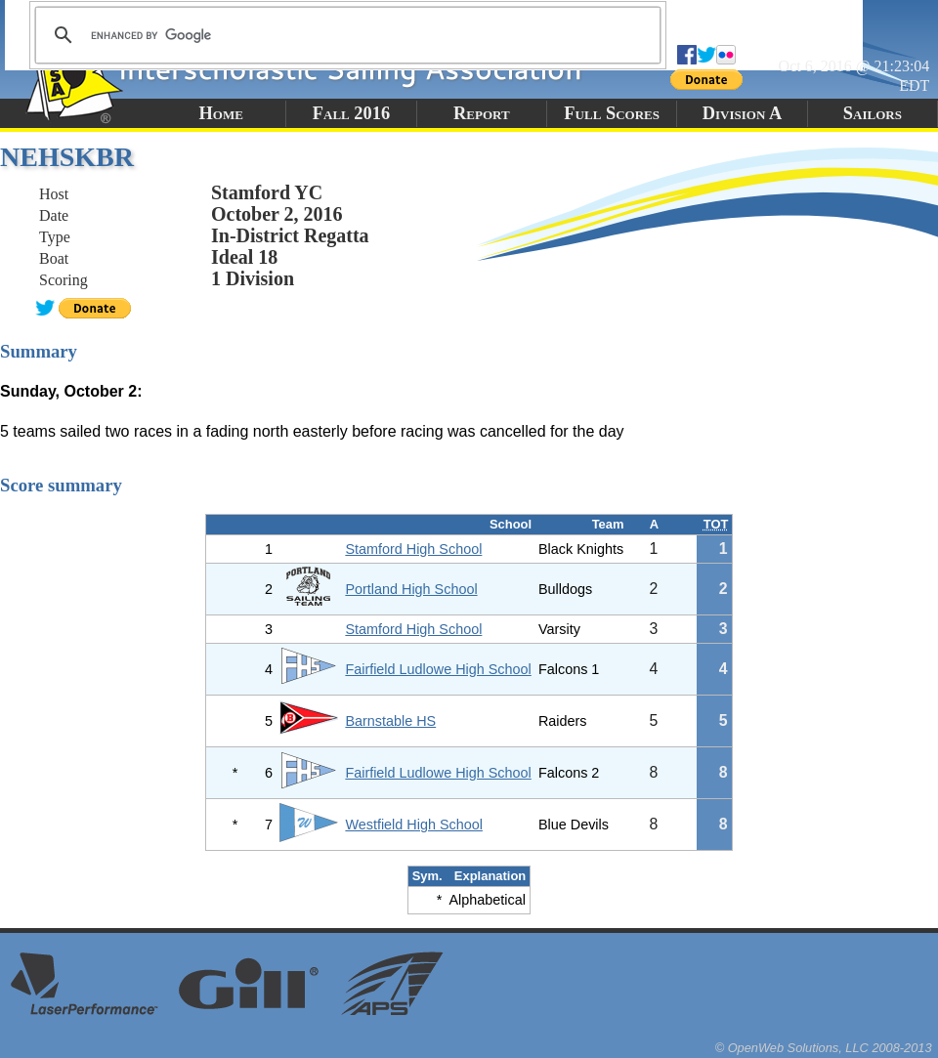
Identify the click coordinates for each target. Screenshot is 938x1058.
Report (481, 113)
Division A (742, 113)
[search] (345, 35)
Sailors (872, 113)
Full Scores (612, 113)
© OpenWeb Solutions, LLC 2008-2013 (823, 1047)
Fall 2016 (351, 113)
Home (220, 113)
